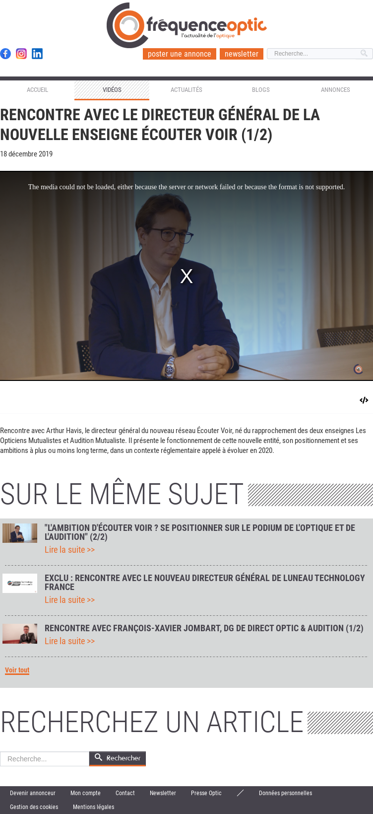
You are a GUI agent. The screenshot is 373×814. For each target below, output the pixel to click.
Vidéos (112, 89)
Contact (125, 793)
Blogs (261, 89)
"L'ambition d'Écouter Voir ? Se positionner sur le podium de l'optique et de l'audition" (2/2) (200, 532)
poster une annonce (179, 54)
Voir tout (17, 670)
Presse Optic (206, 793)
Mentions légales (93, 807)
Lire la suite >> (70, 549)
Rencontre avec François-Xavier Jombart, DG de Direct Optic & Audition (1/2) (204, 628)
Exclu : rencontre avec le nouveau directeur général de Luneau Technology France (205, 583)
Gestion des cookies (34, 807)
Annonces (335, 89)
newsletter (241, 54)
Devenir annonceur (33, 793)
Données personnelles (285, 793)
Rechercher (117, 758)
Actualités (186, 89)
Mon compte (85, 793)
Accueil (37, 89)
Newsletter (163, 793)
